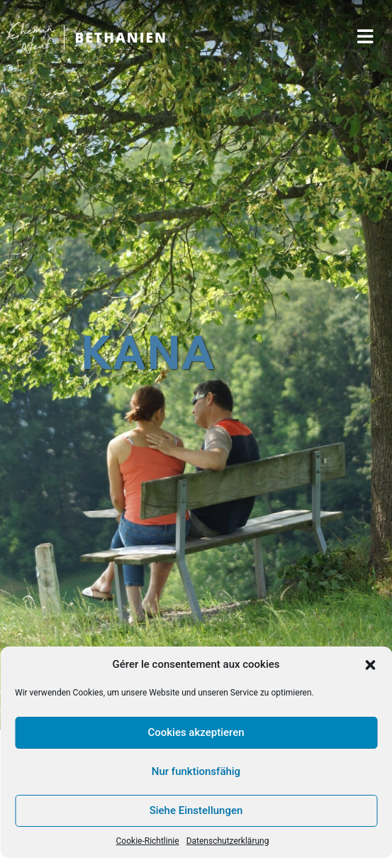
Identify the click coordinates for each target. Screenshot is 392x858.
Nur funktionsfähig (196, 771)
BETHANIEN (120, 37)
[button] (370, 665)
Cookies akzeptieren (195, 732)
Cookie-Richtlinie (147, 841)
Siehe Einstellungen (196, 810)
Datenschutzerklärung (227, 841)
